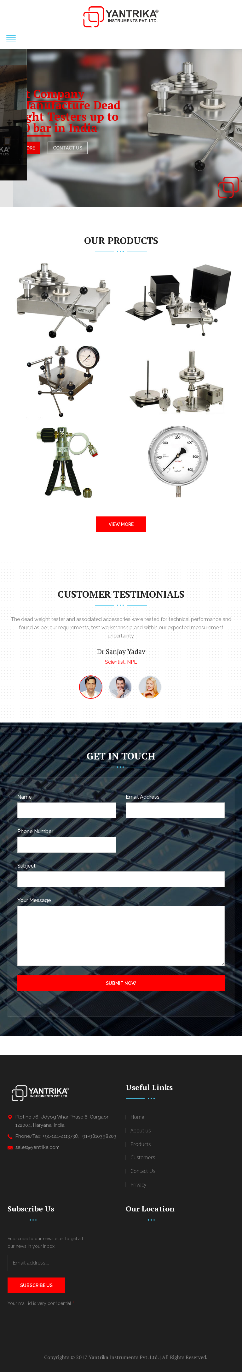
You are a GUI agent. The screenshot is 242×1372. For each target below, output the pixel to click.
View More (121, 524)
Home (137, 1116)
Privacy (138, 1184)
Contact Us (142, 1171)
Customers (142, 1157)
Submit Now (121, 983)
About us (140, 1130)
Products (140, 1144)
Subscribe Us (36, 1285)
